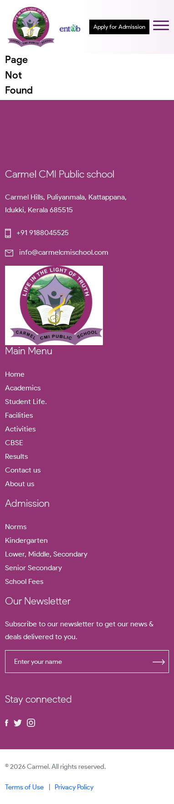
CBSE (14, 442)
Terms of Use (24, 787)
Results (16, 456)
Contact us (23, 470)
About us (19, 483)
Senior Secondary (33, 567)
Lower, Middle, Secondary (46, 554)
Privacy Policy (74, 787)
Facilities (19, 415)
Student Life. (26, 401)
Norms (15, 526)
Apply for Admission (119, 26)
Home (15, 374)
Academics (23, 388)
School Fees (24, 581)
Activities (20, 429)
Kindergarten (26, 540)
